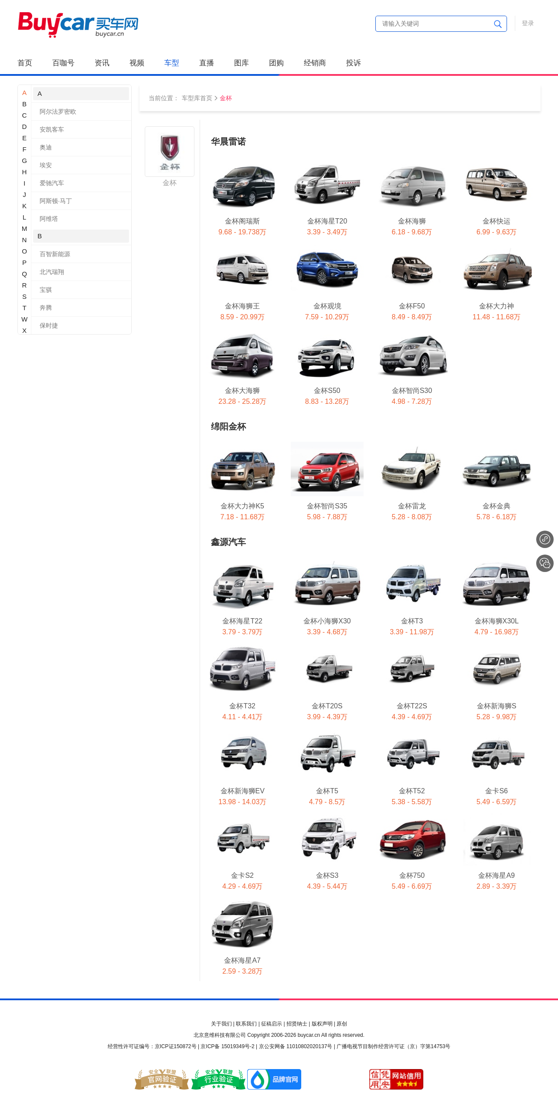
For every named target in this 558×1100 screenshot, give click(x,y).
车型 (171, 63)
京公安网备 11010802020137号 (296, 1046)
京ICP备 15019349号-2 (227, 1046)
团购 (276, 63)
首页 (24, 63)
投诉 (353, 63)
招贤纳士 (296, 1024)
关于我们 (221, 1024)
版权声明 (322, 1024)
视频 (136, 63)
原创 (342, 1024)
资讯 (102, 63)
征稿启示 (271, 1024)
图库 (241, 63)
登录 (528, 23)
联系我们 (246, 1024)
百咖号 (63, 63)
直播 (206, 63)
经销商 (315, 63)
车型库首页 (197, 98)
